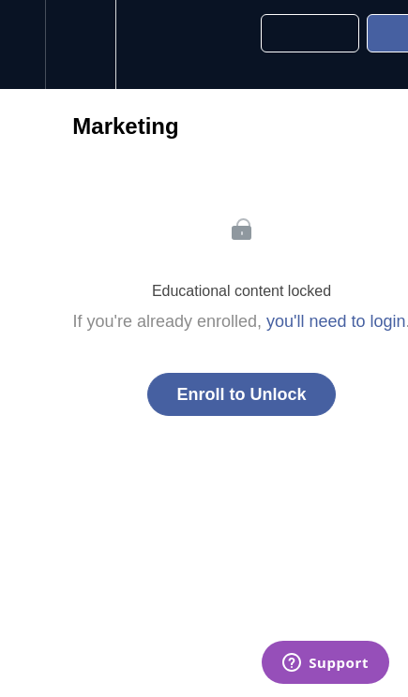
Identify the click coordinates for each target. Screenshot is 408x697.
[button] (22, 44)
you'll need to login (336, 321)
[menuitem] (80, 44)
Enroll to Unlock (241, 394)
